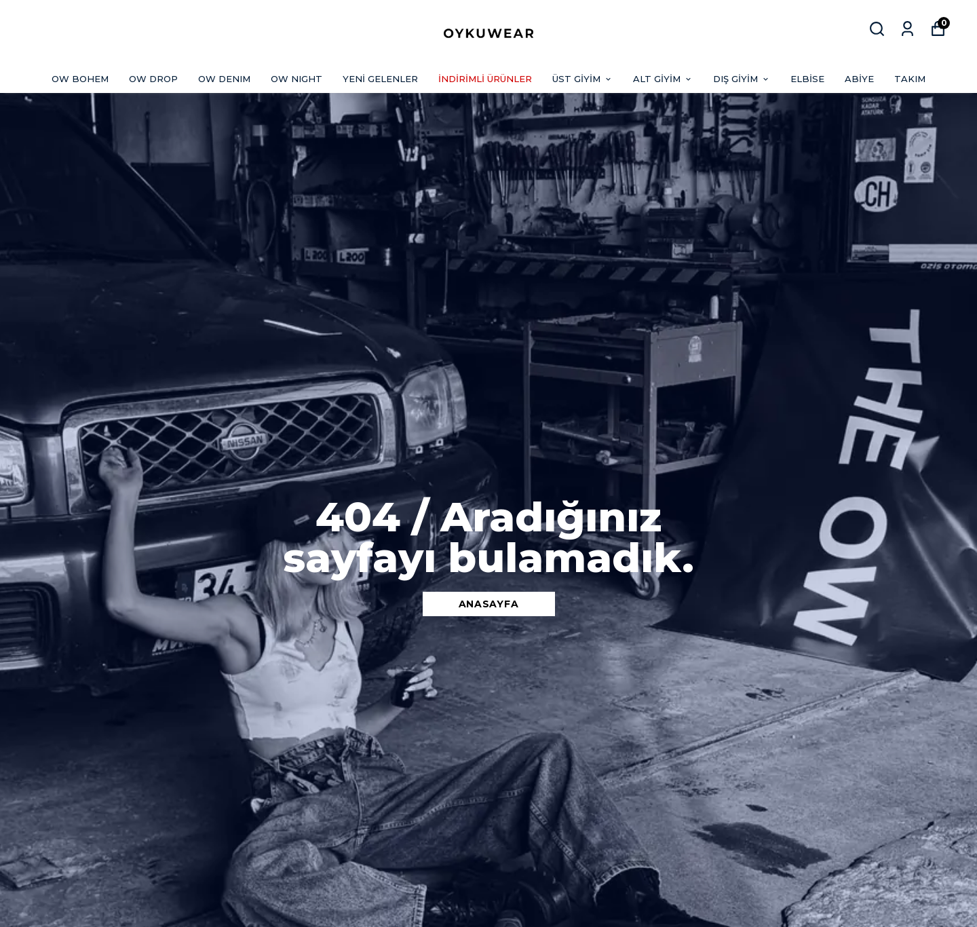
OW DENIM (224, 78)
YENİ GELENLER (380, 78)
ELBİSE (807, 78)
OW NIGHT (296, 78)
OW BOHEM (80, 78)
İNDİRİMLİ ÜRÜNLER (485, 78)
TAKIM (909, 78)
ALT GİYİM (663, 78)
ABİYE (859, 78)
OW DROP (153, 78)
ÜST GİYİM (582, 78)
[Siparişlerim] (907, 28)
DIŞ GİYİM (741, 78)
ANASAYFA (489, 604)
